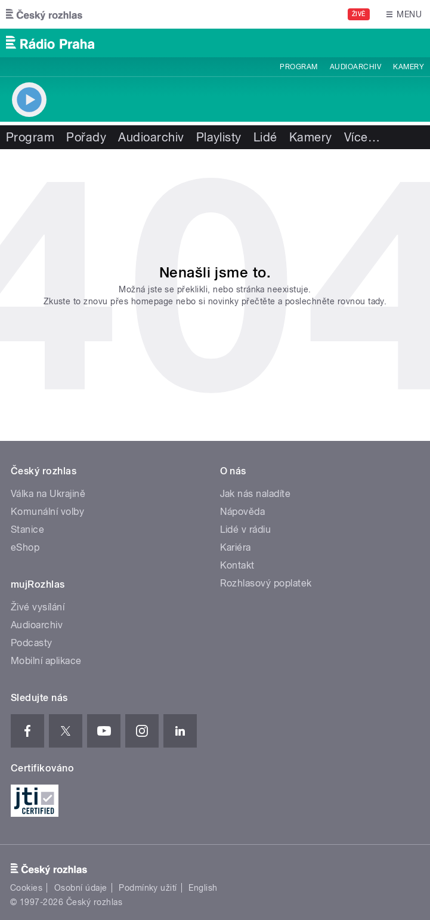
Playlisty (219, 137)
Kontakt (237, 565)
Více (362, 137)
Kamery (408, 67)
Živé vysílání (37, 607)
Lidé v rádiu (245, 529)
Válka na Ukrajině (48, 493)
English (202, 888)
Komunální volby (47, 511)
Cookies (26, 888)
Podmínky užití (148, 888)
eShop (25, 547)
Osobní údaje (80, 888)
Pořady (86, 137)
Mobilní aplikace (46, 660)
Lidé (265, 137)
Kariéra (235, 547)
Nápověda (242, 511)
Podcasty (31, 643)
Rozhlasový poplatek (266, 583)
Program (298, 67)
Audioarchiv (355, 67)
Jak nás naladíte (255, 493)
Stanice (27, 529)
